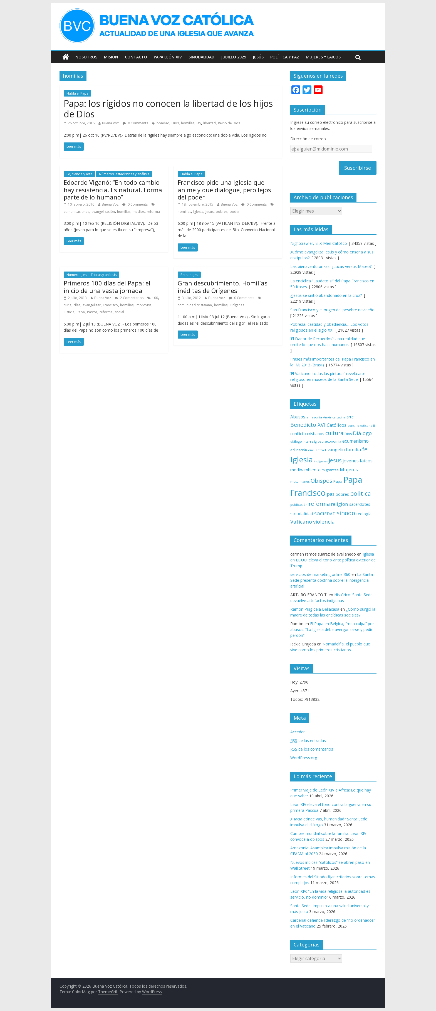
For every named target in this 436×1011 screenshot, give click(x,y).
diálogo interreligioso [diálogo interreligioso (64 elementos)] (307, 441)
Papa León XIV (168, 57)
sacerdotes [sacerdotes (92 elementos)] (359, 504)
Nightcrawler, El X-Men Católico (318, 243)
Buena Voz (110, 123)
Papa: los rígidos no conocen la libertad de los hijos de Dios (168, 108)
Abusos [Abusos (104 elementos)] (297, 417)
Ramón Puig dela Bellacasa (314, 609)
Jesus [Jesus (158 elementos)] (335, 460)
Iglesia (198, 211)
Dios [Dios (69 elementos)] (348, 433)
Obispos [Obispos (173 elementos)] (321, 480)
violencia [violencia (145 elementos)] (324, 521)
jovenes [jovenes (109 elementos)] (351, 461)
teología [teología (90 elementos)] (363, 513)
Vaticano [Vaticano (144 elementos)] (301, 521)
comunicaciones (76, 211)
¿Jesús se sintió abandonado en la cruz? (326, 295)
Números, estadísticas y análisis (124, 174)
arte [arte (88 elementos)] (350, 417)
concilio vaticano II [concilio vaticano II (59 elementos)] (361, 425)
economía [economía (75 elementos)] (333, 441)
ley (199, 123)
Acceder (297, 731)
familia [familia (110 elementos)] (353, 450)
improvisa (144, 305)
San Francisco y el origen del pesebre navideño (332, 309)
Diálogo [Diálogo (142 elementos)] (362, 433)
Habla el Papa (77, 93)
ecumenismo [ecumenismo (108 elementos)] (355, 441)
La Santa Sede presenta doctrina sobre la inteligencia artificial (331, 580)
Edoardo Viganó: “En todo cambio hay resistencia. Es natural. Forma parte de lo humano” (113, 189)
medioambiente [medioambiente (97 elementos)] (305, 469)
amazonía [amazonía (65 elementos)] (314, 417)
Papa (81, 312)
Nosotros (86, 57)
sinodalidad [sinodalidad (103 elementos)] (301, 514)
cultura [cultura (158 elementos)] (334, 433)
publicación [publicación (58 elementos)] (299, 505)
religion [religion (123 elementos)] (339, 504)
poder (235, 211)
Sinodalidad (201, 57)
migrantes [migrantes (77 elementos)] (330, 469)
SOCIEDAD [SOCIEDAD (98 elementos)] (325, 513)
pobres (221, 211)
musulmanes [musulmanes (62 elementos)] (299, 481)
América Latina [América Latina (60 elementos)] (334, 417)
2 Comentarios (129, 297)
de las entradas (308, 740)
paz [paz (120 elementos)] (331, 494)
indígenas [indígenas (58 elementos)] (321, 461)
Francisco (110, 305)
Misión (111, 57)
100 (155, 297)
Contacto (136, 57)
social (119, 312)
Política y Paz (284, 57)
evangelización (103, 211)
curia (67, 305)
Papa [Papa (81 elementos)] (337, 481)
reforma (153, 211)
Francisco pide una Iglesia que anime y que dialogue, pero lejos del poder (224, 189)
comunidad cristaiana (195, 305)
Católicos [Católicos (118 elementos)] (336, 425)
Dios (175, 123)
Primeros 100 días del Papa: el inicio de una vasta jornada (107, 286)
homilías (187, 123)
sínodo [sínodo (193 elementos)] (346, 513)
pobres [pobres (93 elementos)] (342, 494)
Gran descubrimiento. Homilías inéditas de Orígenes (222, 286)
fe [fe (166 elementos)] (364, 449)
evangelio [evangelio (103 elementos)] (335, 450)
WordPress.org (303, 757)
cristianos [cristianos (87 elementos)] (315, 433)
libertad (209, 123)
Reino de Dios (229, 123)
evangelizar (92, 305)
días (77, 305)
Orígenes (237, 305)
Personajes (189, 274)
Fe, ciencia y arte (79, 174)
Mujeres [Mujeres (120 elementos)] (349, 469)
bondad (163, 123)
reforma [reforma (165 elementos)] (319, 503)
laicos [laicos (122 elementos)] (366, 460)
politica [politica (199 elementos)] (360, 493)
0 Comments (135, 123)
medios (139, 211)
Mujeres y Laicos (323, 57)
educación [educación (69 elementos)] (298, 450)
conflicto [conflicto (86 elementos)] (298, 433)
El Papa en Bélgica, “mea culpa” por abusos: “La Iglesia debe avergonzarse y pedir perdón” (332, 629)
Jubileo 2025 (233, 57)
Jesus (209, 211)
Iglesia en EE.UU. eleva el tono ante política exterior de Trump (333, 559)
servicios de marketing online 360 (320, 574)
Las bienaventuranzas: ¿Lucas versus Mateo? (330, 266)
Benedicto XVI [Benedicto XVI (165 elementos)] (308, 424)
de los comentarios (311, 749)
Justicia (69, 312)
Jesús (258, 57)
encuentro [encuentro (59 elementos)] (316, 450)
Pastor (92, 312)
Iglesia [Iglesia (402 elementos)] (301, 459)
